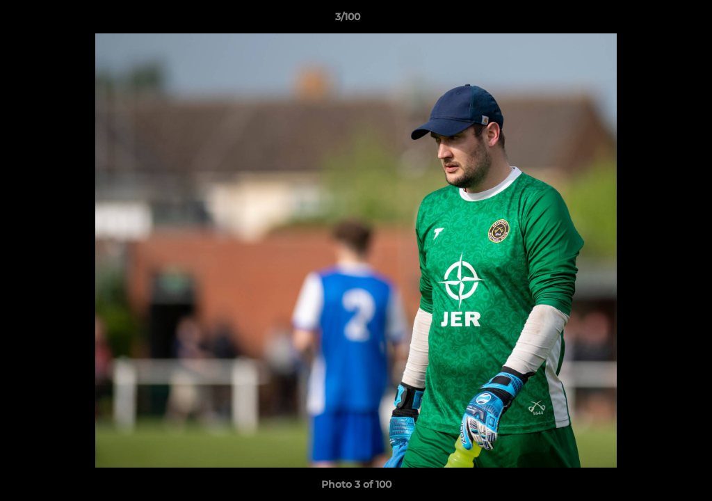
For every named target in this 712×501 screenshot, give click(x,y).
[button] (653, 20)
